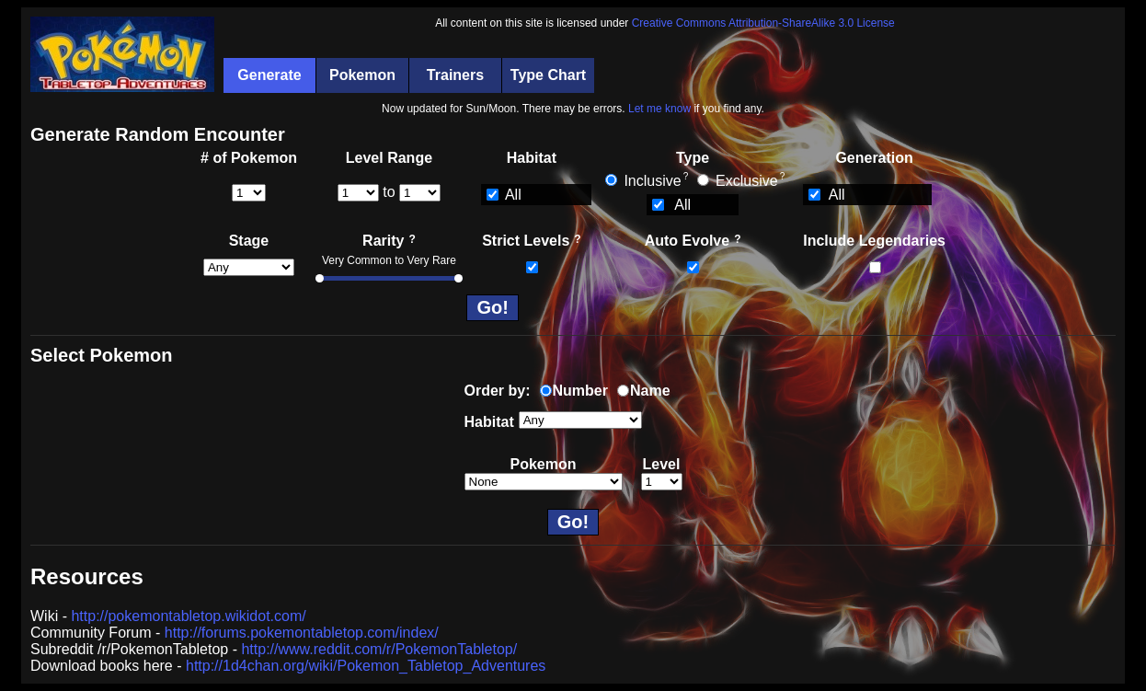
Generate (269, 75)
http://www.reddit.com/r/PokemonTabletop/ (379, 649)
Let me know (659, 108)
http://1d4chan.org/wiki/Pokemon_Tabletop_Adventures (365, 666)
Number (580, 390)
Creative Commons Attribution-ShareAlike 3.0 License (763, 23)
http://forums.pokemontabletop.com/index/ (302, 632)
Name (650, 390)
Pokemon (362, 75)
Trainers (455, 75)
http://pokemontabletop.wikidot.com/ (188, 616)
